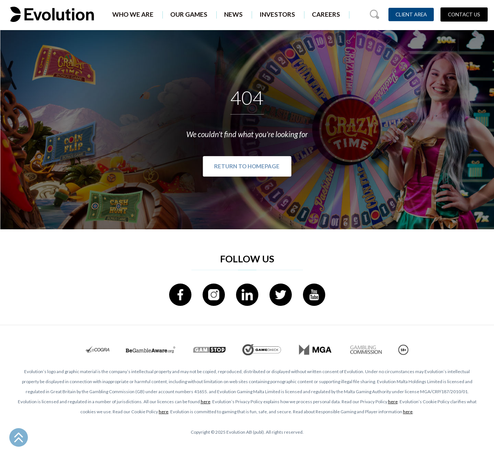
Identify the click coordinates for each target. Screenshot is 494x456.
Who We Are (133, 14)
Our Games (188, 14)
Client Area (411, 14)
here (205, 401)
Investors (277, 14)
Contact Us (464, 14)
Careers (326, 14)
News (233, 14)
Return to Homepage (247, 166)
